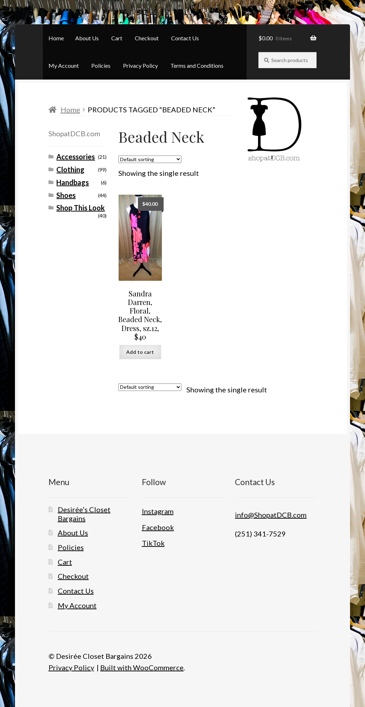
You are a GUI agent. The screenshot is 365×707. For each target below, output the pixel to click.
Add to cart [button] (140, 352)
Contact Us (185, 38)
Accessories (75, 156)
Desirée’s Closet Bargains (84, 514)
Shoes (66, 195)
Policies (100, 65)
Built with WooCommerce (142, 667)
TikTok (153, 543)
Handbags (72, 182)
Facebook (158, 527)
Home (56, 38)
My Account (63, 65)
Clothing (70, 169)
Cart (116, 38)
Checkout (147, 38)
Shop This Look (80, 207)
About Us (87, 38)
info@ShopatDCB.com (271, 514)
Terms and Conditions (196, 65)
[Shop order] (149, 159)
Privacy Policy (140, 65)
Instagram (158, 511)
